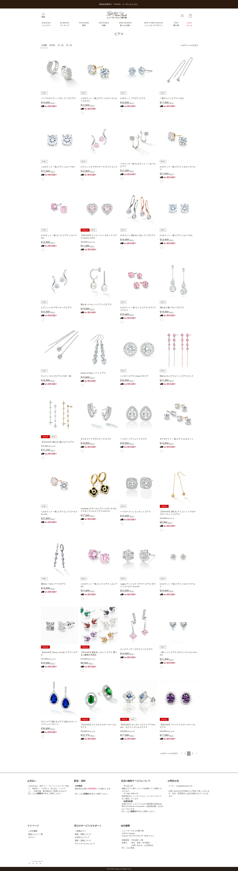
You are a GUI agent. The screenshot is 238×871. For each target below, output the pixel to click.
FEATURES (84, 24)
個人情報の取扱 (40, 863)
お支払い (31, 781)
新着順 (52, 45)
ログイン (32, 837)
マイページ (33, 826)
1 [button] (185, 753)
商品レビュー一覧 (35, 834)
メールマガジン (33, 863)
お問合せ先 (173, 781)
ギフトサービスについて (85, 844)
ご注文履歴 (32, 831)
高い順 (69, 45)
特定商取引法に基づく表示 (37, 863)
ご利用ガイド (80, 831)
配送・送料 (79, 781)
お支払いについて (82, 837)
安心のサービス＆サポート (87, 826)
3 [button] (192, 753)
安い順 (61, 45)
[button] (181, 753)
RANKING (65, 24)
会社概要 (125, 826)
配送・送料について (83, 834)
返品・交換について (83, 840)
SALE (189, 24)
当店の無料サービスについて (135, 781)
